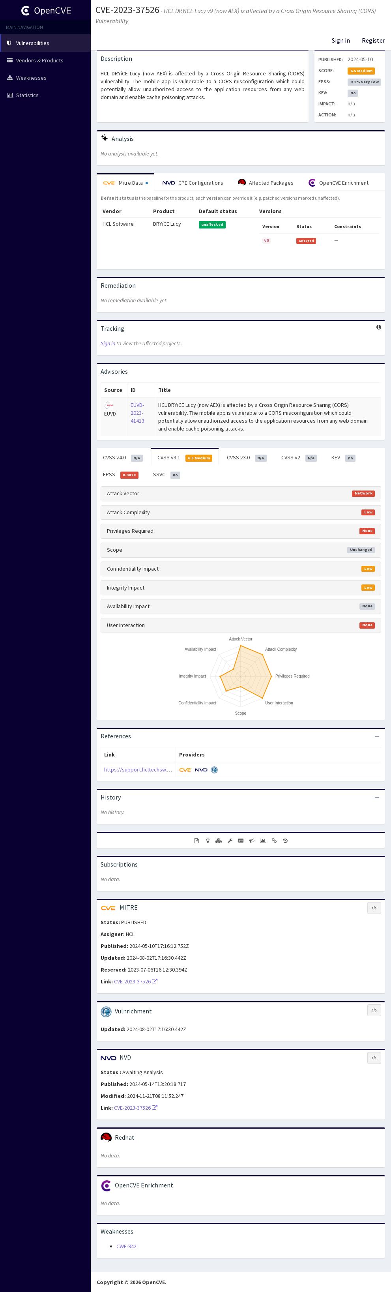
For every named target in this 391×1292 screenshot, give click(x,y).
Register (373, 40)
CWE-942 (126, 1246)
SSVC (167, 475)
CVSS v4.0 (123, 458)
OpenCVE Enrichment (338, 183)
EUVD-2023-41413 (137, 412)
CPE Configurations (193, 182)
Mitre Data (125, 182)
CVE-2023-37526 (127, 10)
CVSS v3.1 (185, 458)
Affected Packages (266, 183)
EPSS (120, 475)
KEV (343, 458)
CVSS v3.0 (247, 458)
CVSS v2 (299, 458)
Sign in (341, 40)
